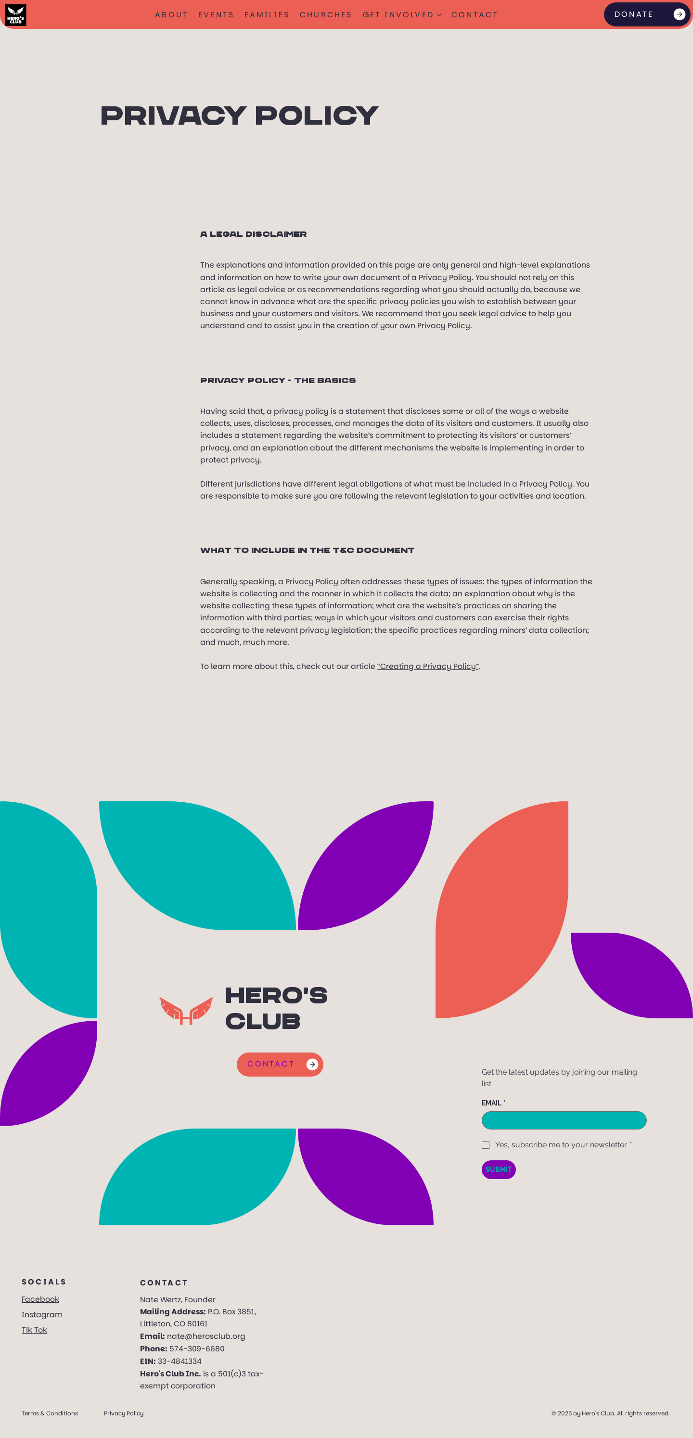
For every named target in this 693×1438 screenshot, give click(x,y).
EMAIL (494, 1103)
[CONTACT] (280, 1065)
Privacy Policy (123, 1412)
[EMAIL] (561, 1120)
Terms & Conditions (50, 1412)
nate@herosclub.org (206, 1336)
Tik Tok (34, 1329)
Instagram (42, 1314)
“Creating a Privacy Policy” (427, 666)
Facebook (40, 1299)
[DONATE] (647, 14)
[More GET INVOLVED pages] (439, 15)
